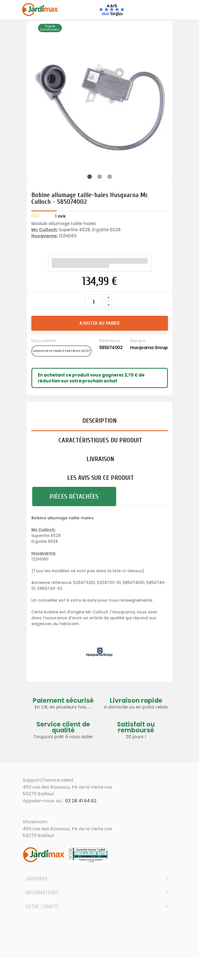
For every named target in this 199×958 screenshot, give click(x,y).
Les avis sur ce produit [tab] (100, 478)
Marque (137, 341)
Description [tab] (99, 420)
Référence (109, 341)
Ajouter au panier (99, 323)
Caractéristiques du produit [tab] (100, 440)
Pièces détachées (74, 496)
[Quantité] (94, 302)
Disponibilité (43, 341)
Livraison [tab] (100, 459)
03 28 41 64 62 (81, 801)
